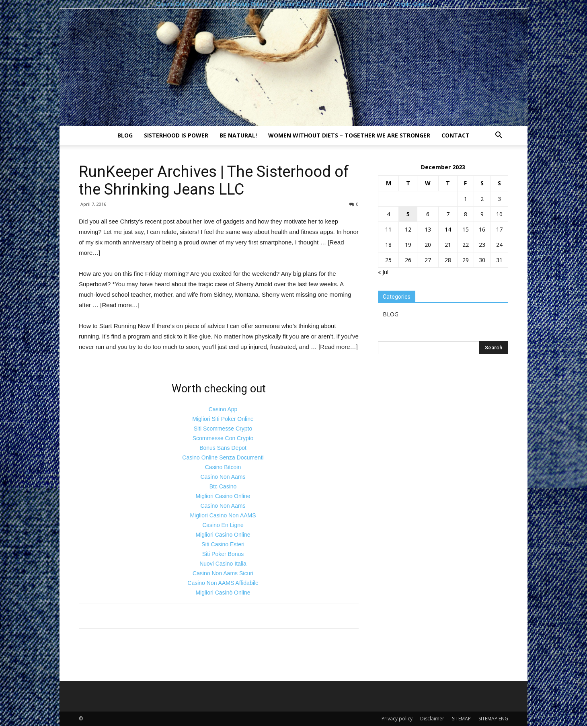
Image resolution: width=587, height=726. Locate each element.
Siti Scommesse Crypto (223, 428)
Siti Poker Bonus (223, 554)
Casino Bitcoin (223, 467)
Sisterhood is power (176, 135)
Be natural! (238, 135)
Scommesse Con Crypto (223, 438)
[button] (498, 136)
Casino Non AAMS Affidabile (222, 583)
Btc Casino (223, 486)
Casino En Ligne (223, 525)
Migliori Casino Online (222, 496)
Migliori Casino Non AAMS (223, 515)
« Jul (383, 272)
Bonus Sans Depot (222, 448)
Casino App (223, 409)
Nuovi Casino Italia (222, 563)
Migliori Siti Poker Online (223, 419)
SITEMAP (461, 718)
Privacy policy (397, 718)
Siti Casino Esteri (222, 544)
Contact (455, 135)
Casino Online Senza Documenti (222, 457)
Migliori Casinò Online (222, 592)
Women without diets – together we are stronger (349, 135)
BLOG (125, 135)
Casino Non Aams (222, 477)
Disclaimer (432, 718)
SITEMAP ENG (493, 718)
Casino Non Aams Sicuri (223, 573)
